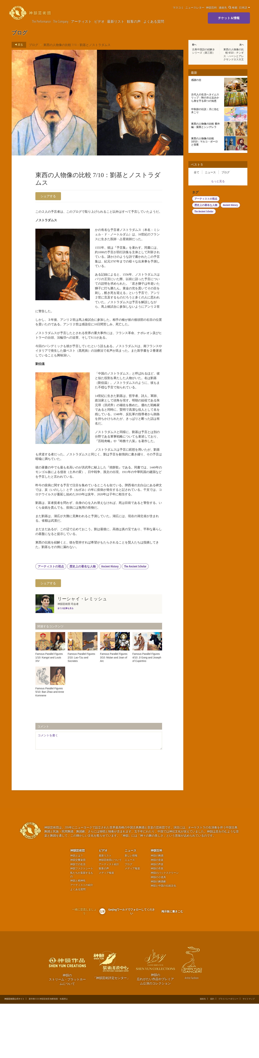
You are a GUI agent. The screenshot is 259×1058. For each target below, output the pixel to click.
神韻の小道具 (158, 931)
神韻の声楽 (157, 918)
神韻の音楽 (157, 914)
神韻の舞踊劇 (158, 935)
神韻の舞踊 (157, 909)
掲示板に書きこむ (172, 965)
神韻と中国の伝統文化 (163, 939)
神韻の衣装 (157, 922)
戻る (18, 45)
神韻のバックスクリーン (165, 927)
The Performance (41, 21)
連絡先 (223, 7)
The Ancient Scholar (135, 620)
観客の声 (134, 21)
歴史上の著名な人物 (83, 620)
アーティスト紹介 (109, 918)
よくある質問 (153, 21)
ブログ (33, 45)
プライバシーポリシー (228, 1053)
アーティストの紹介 (81, 939)
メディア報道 (106, 927)
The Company (60, 21)
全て (196, 172)
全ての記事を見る (66, 662)
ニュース (210, 172)
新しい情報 (131, 909)
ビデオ (99, 21)
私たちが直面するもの (81, 929)
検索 (233, 7)
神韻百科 (211, 7)
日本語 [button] (244, 7)
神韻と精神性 (77, 934)
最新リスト (115, 21)
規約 (212, 1053)
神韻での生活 (77, 918)
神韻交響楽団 (77, 914)
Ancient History (110, 620)
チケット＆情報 (229, 18)
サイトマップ (249, 1053)
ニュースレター (194, 7)
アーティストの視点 (51, 620)
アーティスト (81, 21)
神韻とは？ (76, 909)
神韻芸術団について (110, 914)
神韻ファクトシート (81, 922)
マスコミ (178, 7)
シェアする (48, 196)
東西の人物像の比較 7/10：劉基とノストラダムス (77, 45)
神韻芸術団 (77, 905)
